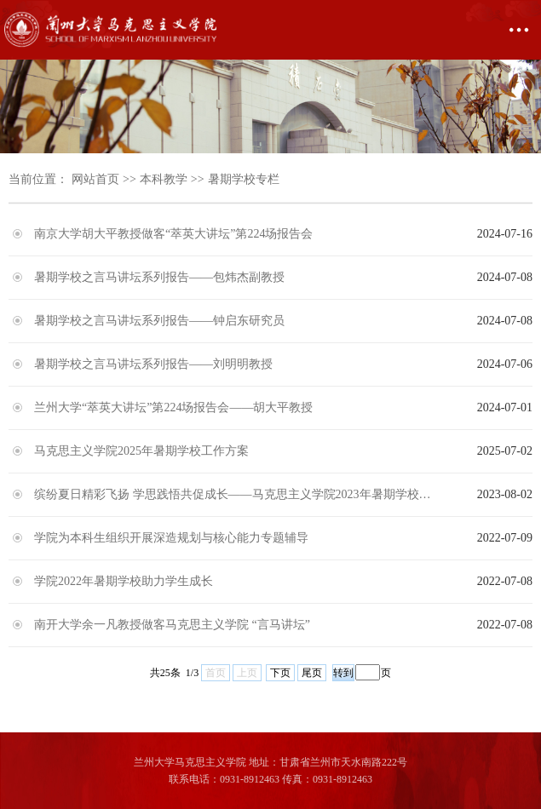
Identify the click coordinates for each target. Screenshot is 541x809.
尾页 (312, 673)
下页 (280, 673)
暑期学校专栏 (243, 179)
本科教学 (163, 179)
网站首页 (95, 179)
